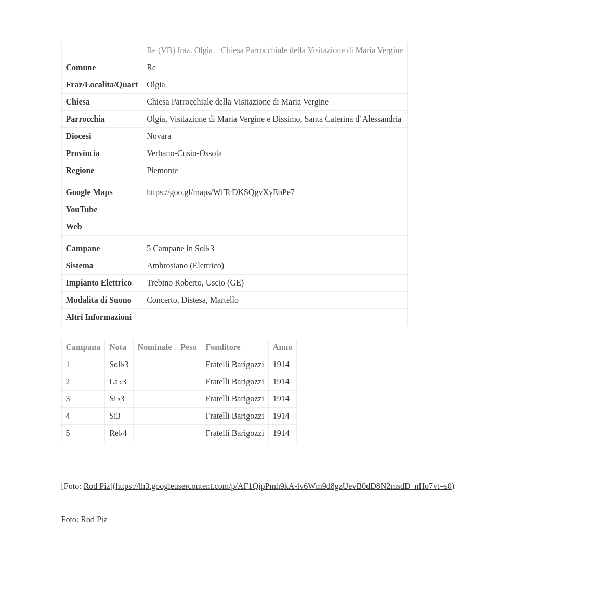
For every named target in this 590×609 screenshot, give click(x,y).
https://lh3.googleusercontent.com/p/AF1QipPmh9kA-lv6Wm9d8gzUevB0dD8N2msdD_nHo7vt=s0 (283, 486)
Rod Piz (97, 486)
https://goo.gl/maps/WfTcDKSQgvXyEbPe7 (221, 192)
